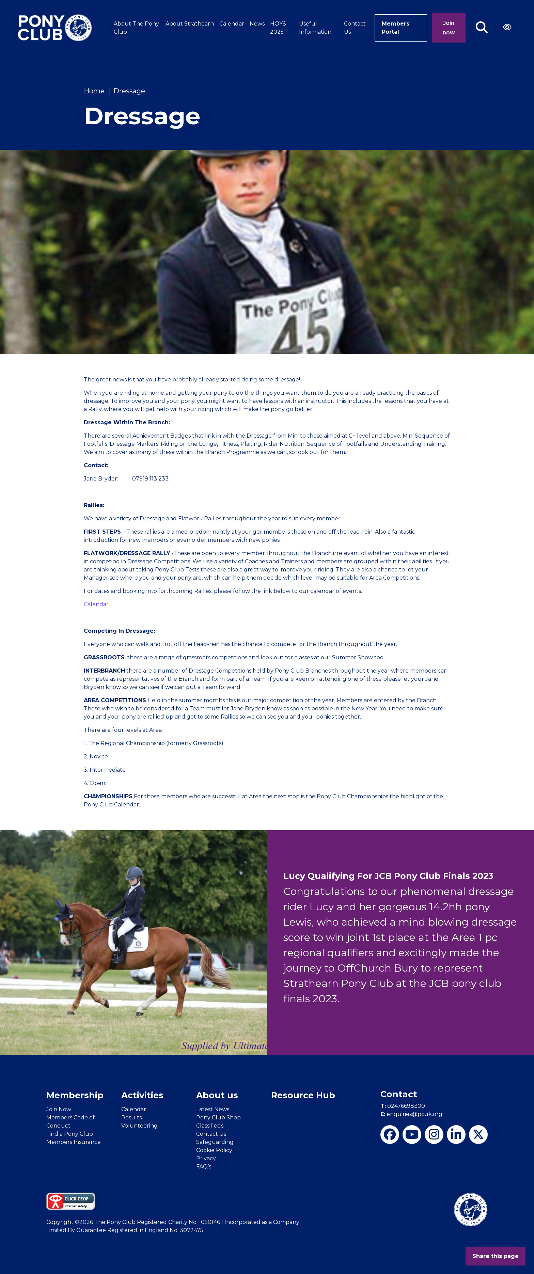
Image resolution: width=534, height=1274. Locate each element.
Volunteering (139, 1125)
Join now (449, 28)
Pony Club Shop (218, 1117)
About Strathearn (190, 23)
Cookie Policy (214, 1150)
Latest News (212, 1109)
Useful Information (315, 27)
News (257, 23)
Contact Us (355, 27)
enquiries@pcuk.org (411, 1114)
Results (131, 1117)
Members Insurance (73, 1142)
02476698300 (402, 1106)
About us (217, 1095)
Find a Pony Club (69, 1134)
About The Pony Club (136, 27)
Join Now (58, 1109)
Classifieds (209, 1125)
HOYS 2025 (278, 27)
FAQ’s (203, 1166)
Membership (75, 1095)
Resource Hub (303, 1095)
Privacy (206, 1158)
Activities (142, 1095)
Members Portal (395, 27)
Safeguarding (215, 1142)
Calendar (231, 23)
